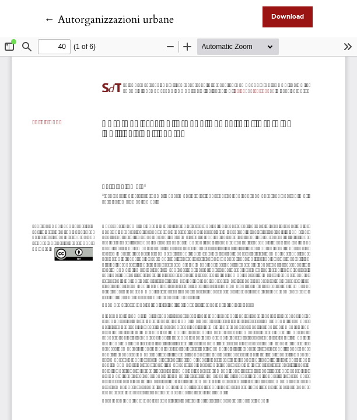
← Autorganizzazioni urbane (109, 19)
